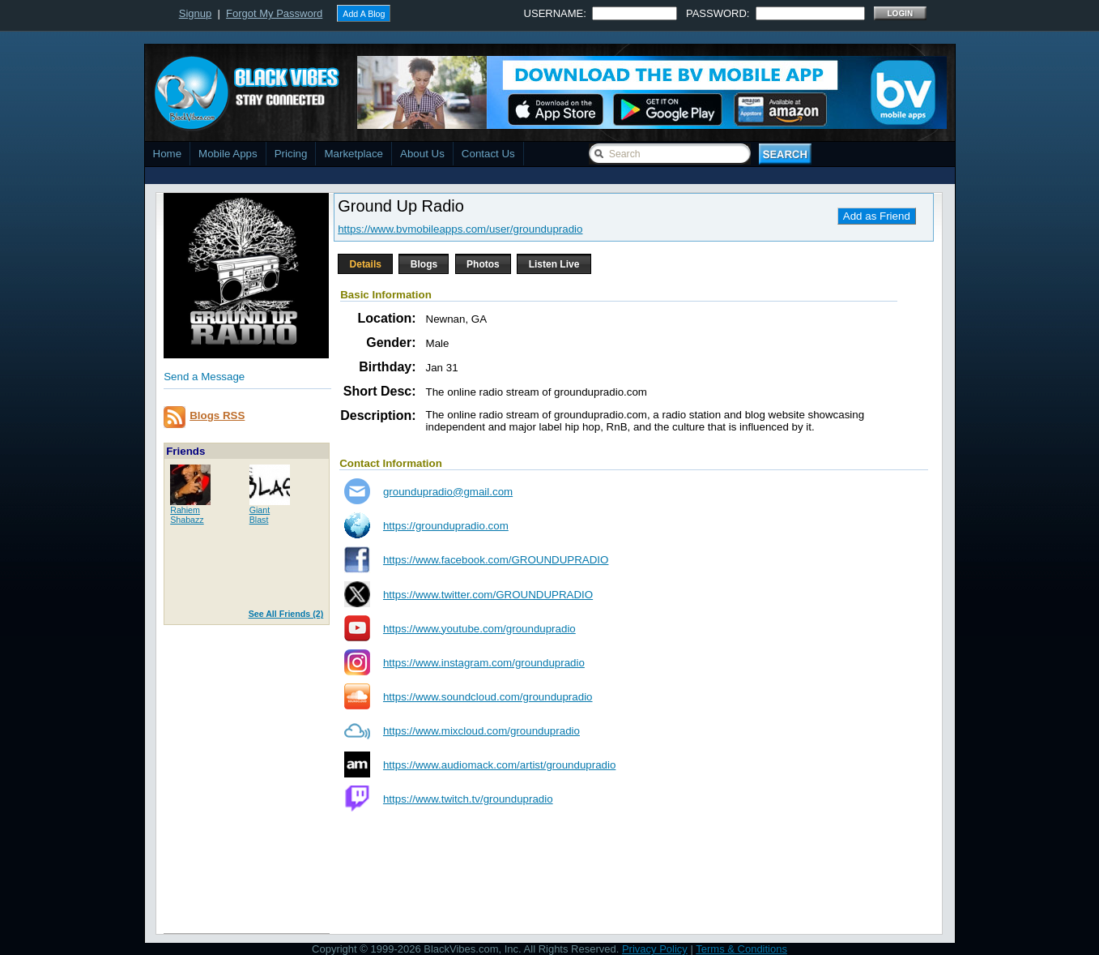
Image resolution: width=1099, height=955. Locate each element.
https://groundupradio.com (446, 526)
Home (167, 154)
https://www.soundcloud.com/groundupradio (488, 697)
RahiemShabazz (186, 515)
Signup (195, 13)
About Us (422, 154)
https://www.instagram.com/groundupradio (484, 663)
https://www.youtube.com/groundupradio (479, 629)
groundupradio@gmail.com (448, 492)
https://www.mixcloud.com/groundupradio (481, 731)
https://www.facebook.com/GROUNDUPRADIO (496, 560)
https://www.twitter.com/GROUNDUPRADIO (488, 595)
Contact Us (488, 154)
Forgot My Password (274, 13)
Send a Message (204, 376)
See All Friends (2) (286, 614)
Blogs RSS (217, 415)
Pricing (291, 154)
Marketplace (353, 154)
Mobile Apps (228, 154)
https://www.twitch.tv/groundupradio (468, 799)
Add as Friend (876, 216)
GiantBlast (259, 515)
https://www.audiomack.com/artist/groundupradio (499, 765)
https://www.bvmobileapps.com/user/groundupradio (460, 229)
